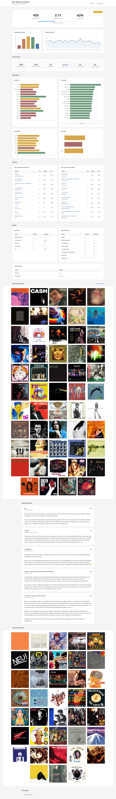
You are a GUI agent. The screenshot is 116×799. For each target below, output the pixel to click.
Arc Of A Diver (18, 179)
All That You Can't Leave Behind (23, 183)
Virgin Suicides (18, 216)
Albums (93, 3)
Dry (16, 211)
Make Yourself (18, 197)
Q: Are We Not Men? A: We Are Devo (70, 211)
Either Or (63, 183)
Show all (81, 123)
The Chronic (64, 188)
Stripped (17, 174)
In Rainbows (64, 174)
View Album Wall (100, 283)
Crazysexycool (18, 193)
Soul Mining (18, 202)
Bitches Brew (64, 193)
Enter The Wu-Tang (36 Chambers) (70, 179)
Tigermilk (63, 202)
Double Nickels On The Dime (68, 216)
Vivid (16, 206)
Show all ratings (28, 794)
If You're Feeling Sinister (67, 206)
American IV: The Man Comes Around (34, 596)
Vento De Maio (18, 188)
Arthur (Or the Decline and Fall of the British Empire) (39, 571)
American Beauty (65, 197)
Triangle (26, 530)
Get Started (100, 3)
